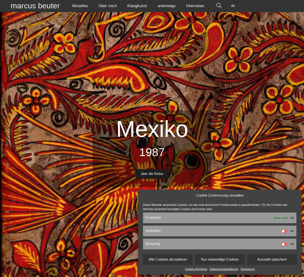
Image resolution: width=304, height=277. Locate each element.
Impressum (248, 269)
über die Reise (152, 174)
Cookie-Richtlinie (196, 269)
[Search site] (219, 6)
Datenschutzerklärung (224, 269)
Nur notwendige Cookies (220, 259)
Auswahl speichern (272, 259)
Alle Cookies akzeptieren (168, 259)
